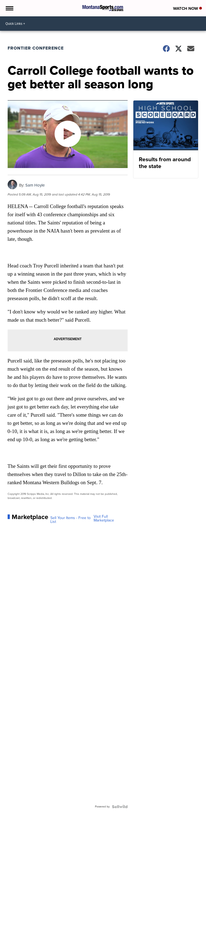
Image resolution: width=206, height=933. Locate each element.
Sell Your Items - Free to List (70, 520)
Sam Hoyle (35, 185)
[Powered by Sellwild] (120, 807)
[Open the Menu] (9, 8)
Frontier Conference (36, 48)
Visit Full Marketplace (104, 518)
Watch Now (187, 8)
